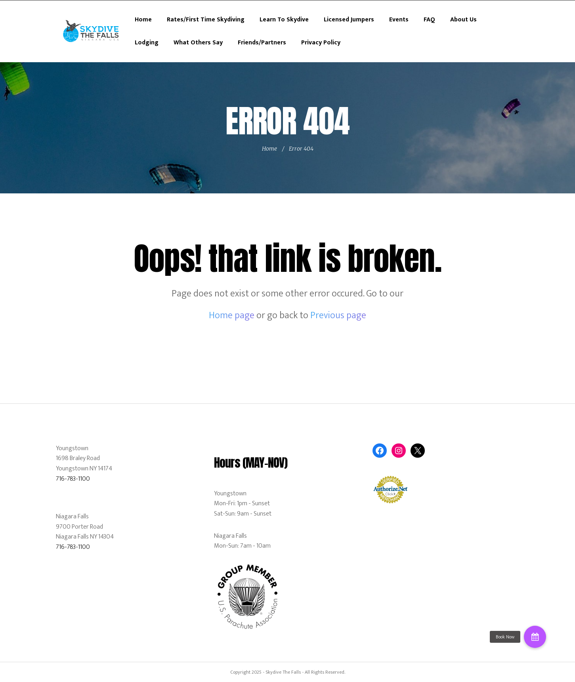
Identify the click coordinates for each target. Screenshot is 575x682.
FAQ (429, 19)
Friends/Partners (262, 42)
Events (399, 19)
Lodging (147, 42)
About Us (463, 19)
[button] (535, 637)
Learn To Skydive (284, 19)
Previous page (338, 315)
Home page (231, 315)
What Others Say (198, 42)
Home (143, 19)
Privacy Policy (320, 42)
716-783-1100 (73, 479)
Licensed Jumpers (349, 19)
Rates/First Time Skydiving (206, 19)
